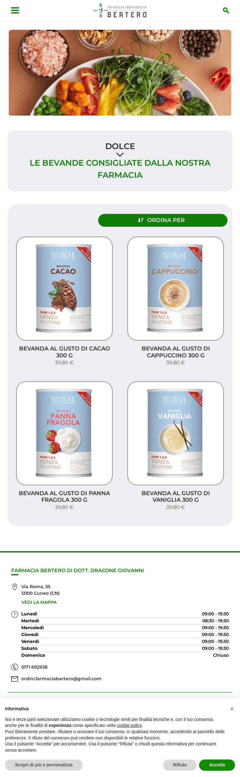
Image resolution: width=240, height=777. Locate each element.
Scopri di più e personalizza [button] (43, 764)
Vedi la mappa (39, 596)
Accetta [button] (217, 764)
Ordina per (174, 218)
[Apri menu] (14, 10)
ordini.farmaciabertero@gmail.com (61, 672)
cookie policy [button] (129, 725)
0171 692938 (34, 660)
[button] (232, 709)
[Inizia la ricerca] (227, 10)
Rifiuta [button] (180, 764)
